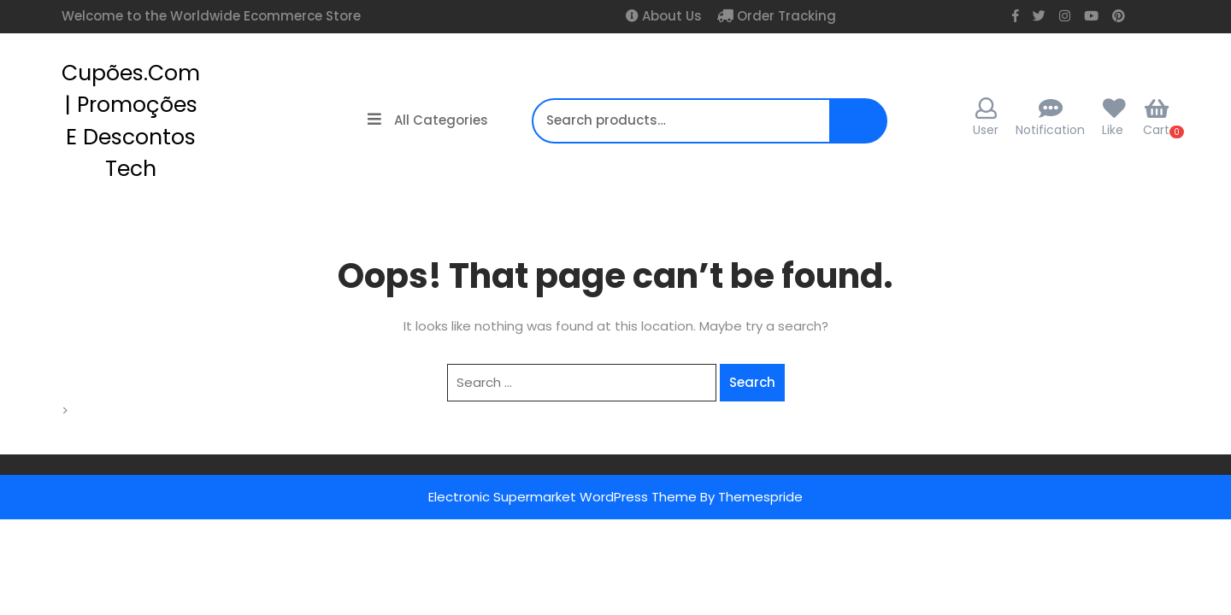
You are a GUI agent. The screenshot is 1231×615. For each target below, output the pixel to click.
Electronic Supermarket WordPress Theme (562, 497)
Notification (1050, 129)
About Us (670, 16)
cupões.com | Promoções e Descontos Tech (131, 121)
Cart (1156, 117)
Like (1112, 129)
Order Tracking (784, 16)
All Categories (428, 120)
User (985, 117)
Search (857, 129)
